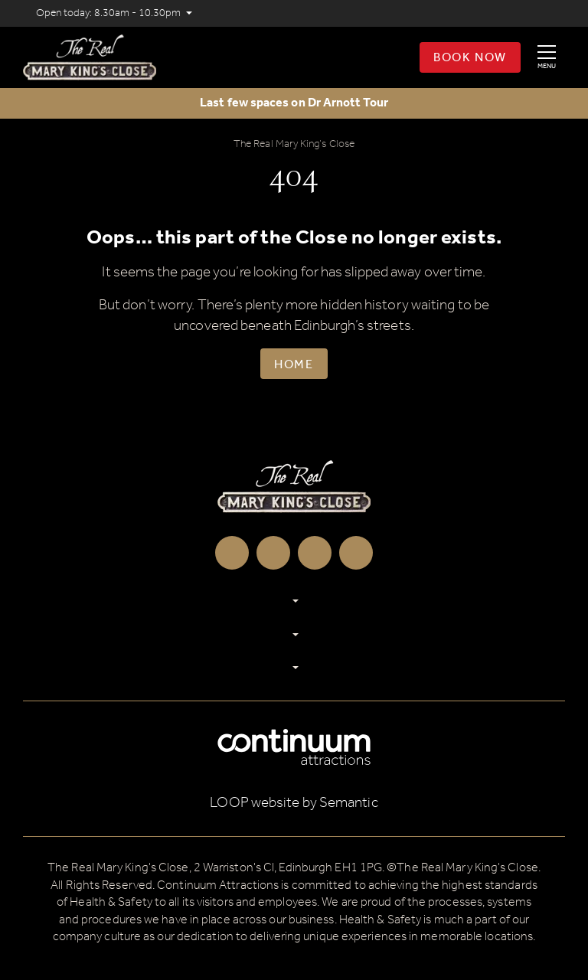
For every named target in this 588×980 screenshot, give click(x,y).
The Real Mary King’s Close (294, 144)
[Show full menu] (546, 57)
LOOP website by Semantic (293, 803)
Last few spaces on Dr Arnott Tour (294, 103)
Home (293, 365)
